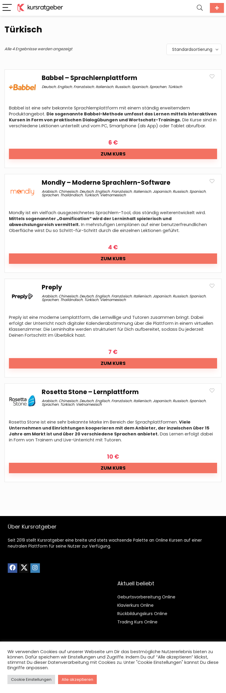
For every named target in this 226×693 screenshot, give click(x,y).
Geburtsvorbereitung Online (146, 597)
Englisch (64, 86)
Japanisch (162, 191)
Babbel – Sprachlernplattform (89, 77)
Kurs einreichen (217, 8)
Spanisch (140, 86)
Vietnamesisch (113, 194)
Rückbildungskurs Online (142, 614)
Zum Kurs (113, 153)
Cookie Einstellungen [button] (31, 679)
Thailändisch (71, 194)
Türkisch (175, 86)
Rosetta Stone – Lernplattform (90, 392)
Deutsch (49, 86)
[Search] (200, 8)
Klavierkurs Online (135, 605)
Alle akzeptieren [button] (77, 679)
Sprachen (157, 86)
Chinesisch (68, 191)
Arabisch (49, 191)
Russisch (122, 86)
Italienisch (104, 86)
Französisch (84, 86)
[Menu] (7, 8)
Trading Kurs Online (137, 622)
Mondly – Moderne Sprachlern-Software (106, 182)
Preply (52, 287)
